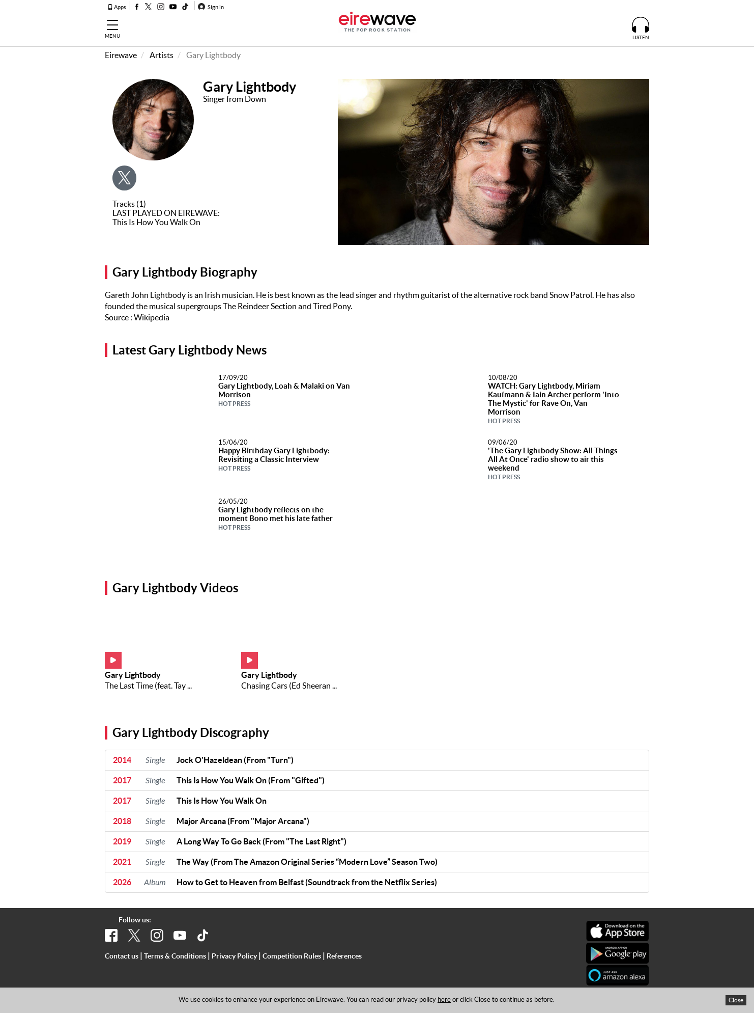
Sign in (211, 7)
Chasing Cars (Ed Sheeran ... (289, 685)
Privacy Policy (234, 956)
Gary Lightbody (133, 674)
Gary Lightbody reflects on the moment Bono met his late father (275, 518)
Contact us (121, 956)
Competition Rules (292, 956)
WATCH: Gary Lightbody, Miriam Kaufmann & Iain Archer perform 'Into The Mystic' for (553, 402)
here (444, 999)
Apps (116, 7)
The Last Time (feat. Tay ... (148, 685)
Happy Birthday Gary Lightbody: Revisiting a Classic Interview (274, 459)
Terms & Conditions (175, 956)
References (344, 956)
